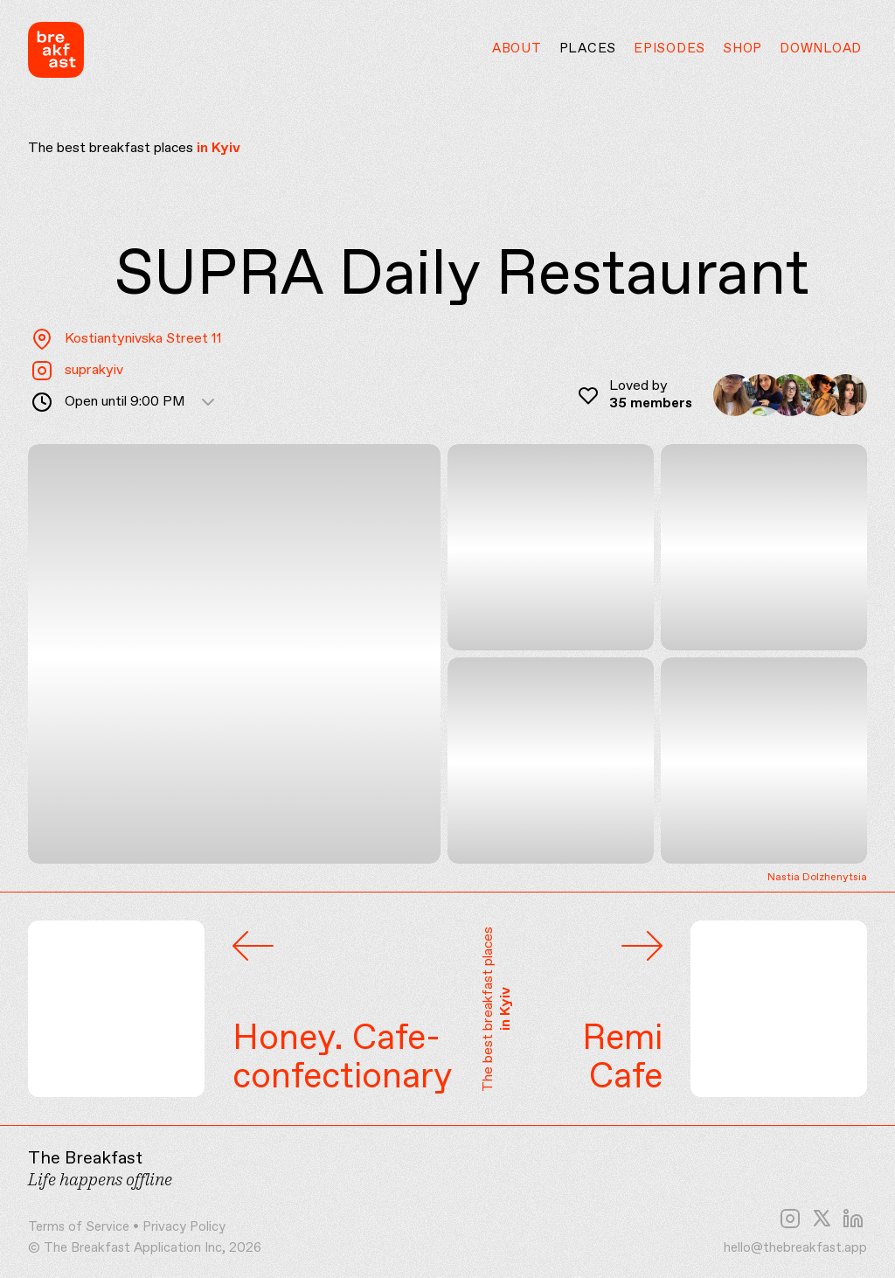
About (517, 49)
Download (821, 49)
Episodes (669, 49)
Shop (742, 49)
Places (588, 49)
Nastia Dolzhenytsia (817, 878)
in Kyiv (218, 148)
